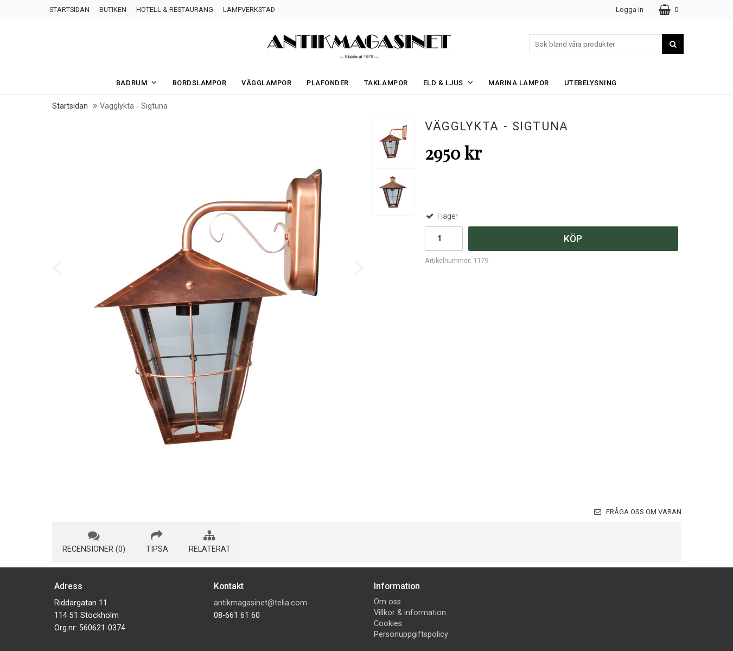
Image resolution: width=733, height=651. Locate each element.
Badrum (140, 82)
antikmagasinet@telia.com (260, 603)
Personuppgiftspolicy (411, 634)
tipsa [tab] (157, 542)
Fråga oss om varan (637, 512)
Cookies (388, 623)
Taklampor (386, 83)
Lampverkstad (249, 9)
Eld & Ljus (451, 82)
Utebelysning (590, 83)
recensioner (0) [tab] (93, 542)
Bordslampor (200, 83)
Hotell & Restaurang (174, 9)
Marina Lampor (518, 83)
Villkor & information (410, 612)
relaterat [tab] (210, 542)
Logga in (629, 9)
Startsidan (69, 9)
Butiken (112, 9)
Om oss (387, 601)
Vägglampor (266, 83)
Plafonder (328, 83)
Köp (573, 238)
